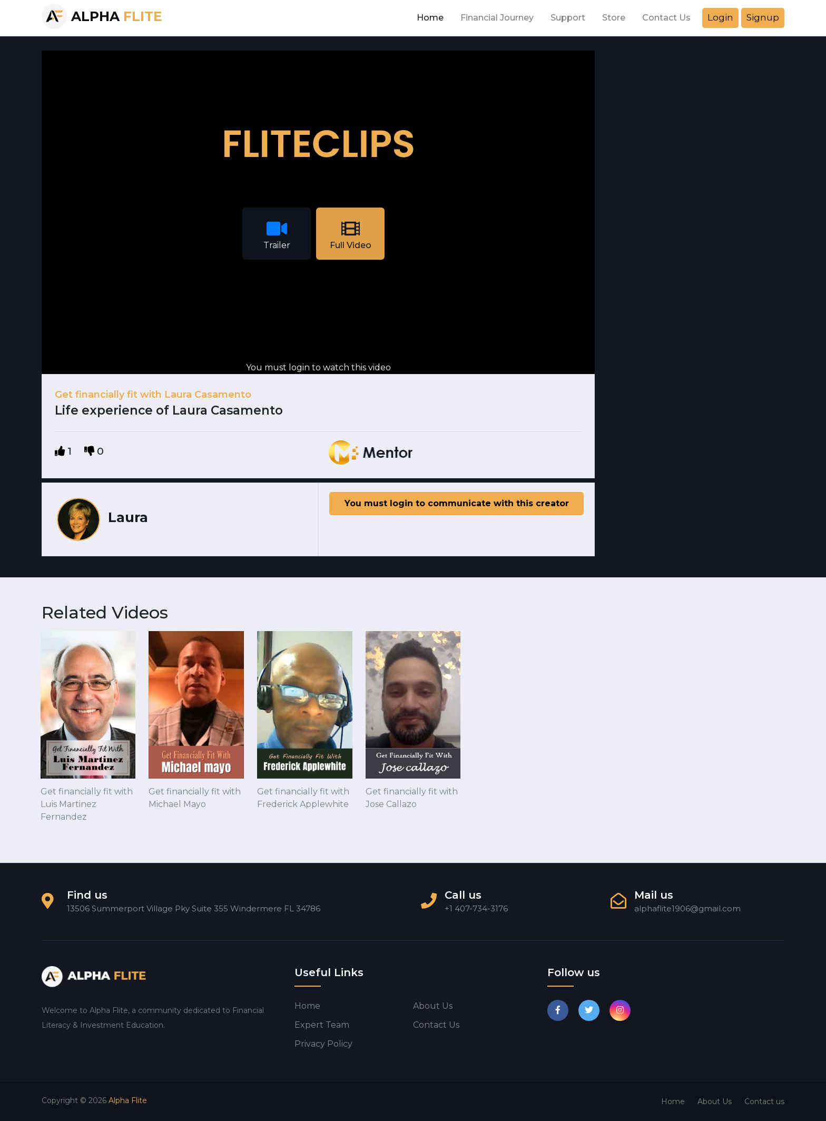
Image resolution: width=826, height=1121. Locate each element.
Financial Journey (497, 18)
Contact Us (666, 18)
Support (567, 18)
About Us (714, 1101)
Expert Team (321, 1025)
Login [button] (720, 17)
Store (613, 18)
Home (430, 18)
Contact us (436, 1025)
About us (433, 1006)
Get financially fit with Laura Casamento (153, 394)
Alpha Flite (128, 1100)
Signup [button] (762, 17)
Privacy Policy (323, 1044)
